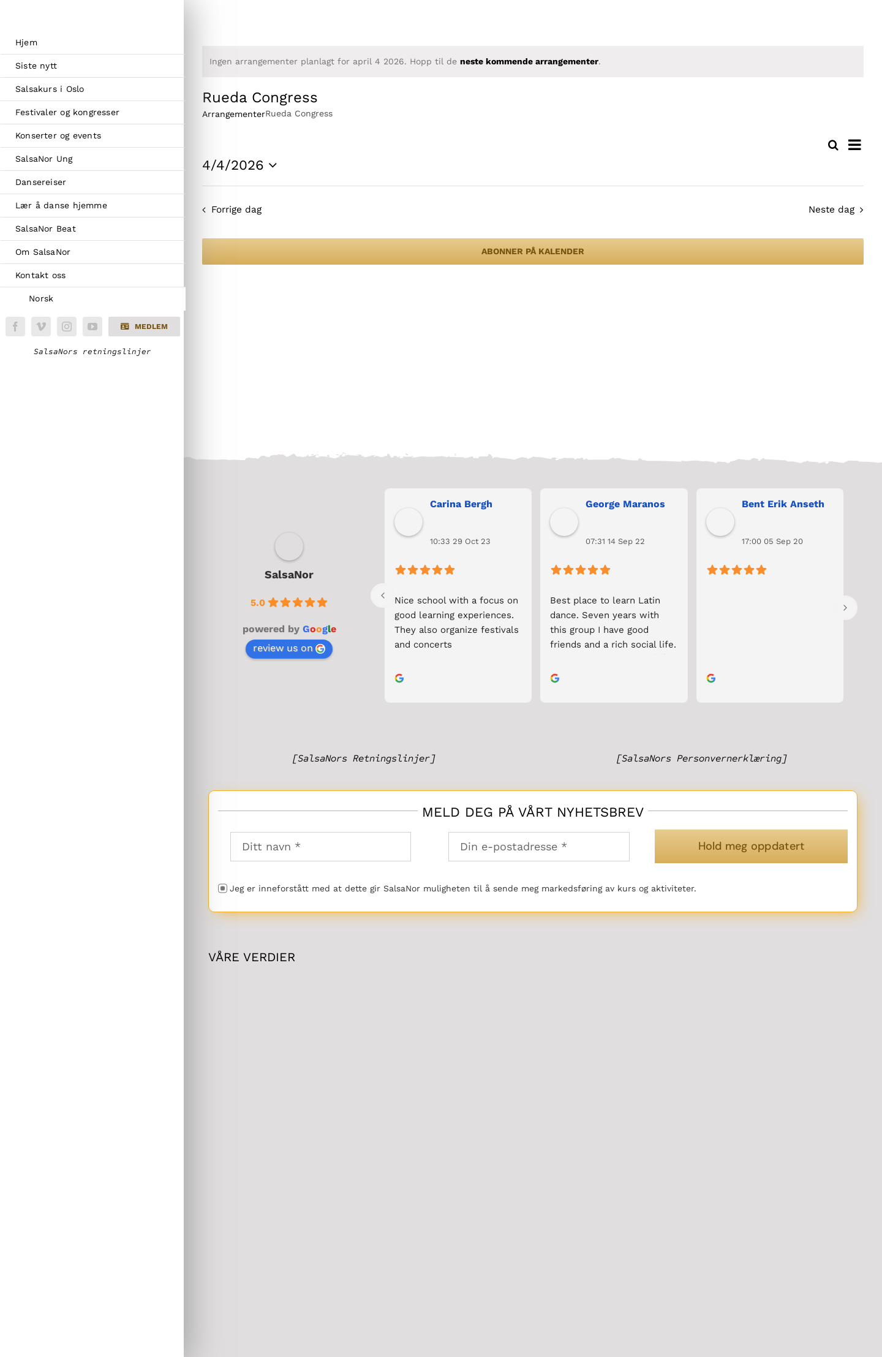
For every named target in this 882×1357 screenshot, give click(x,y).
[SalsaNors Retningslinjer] (363, 758)
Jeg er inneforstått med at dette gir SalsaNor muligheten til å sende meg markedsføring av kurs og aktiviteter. (463, 888)
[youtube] (92, 326)
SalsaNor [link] (289, 574)
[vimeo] (41, 326)
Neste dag (831, 209)
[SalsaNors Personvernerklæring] (701, 758)
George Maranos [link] (625, 504)
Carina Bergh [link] (461, 504)
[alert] (533, 61)
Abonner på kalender (532, 251)
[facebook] (15, 326)
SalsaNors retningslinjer (92, 352)
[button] (143, 326)
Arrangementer (233, 114)
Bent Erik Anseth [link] (783, 504)
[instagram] (67, 326)
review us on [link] (289, 648)
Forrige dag (236, 209)
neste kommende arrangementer (529, 61)
